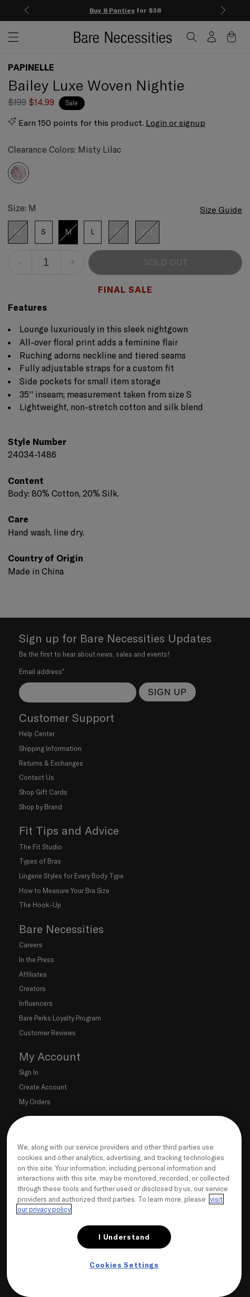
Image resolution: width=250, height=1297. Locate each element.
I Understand (123, 1237)
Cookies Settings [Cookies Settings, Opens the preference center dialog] (124, 1265)
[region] (124, 1206)
